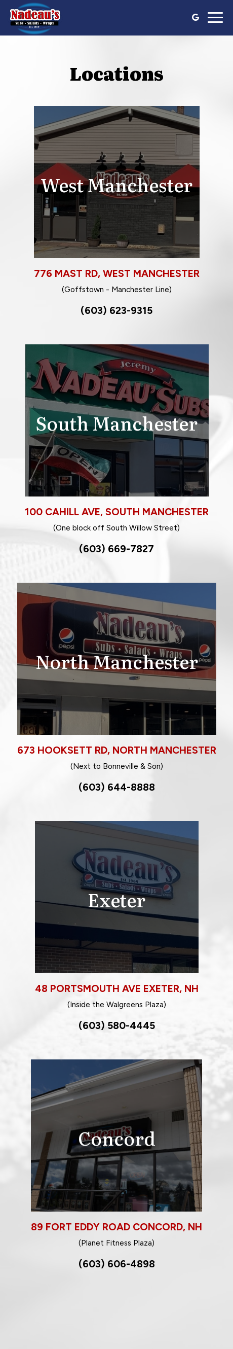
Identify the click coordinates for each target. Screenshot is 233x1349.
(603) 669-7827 (116, 549)
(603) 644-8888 (117, 787)
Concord (117, 1137)
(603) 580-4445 (117, 1025)
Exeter (116, 899)
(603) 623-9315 (116, 310)
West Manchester (116, 184)
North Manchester (116, 661)
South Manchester (116, 422)
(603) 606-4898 (117, 1264)
